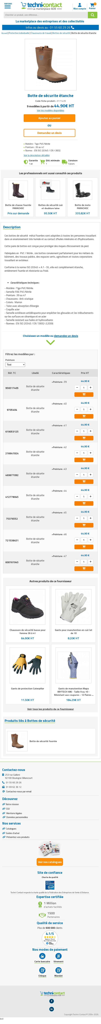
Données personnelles (17, 819)
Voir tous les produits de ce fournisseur (50, 709)
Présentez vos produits (17, 840)
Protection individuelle (19, 33)
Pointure (10, 360)
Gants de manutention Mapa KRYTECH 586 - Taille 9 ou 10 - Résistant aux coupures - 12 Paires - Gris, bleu (73, 693)
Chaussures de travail (41, 33)
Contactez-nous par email (18, 792)
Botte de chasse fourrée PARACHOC (18, 206)
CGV (8, 810)
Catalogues (11, 831)
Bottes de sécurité (61, 33)
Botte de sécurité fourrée (43, 741)
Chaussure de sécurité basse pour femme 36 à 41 (27, 631)
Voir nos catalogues (50, 865)
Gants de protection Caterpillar (27, 688)
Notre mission (13, 805)
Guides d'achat (13, 836)
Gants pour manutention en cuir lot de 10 (73, 631)
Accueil (4, 33)
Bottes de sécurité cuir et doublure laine (50, 206)
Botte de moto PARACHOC (83, 206)
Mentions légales (14, 815)
